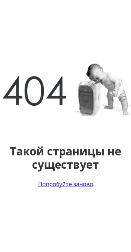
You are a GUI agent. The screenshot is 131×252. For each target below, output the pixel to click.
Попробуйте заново (65, 184)
